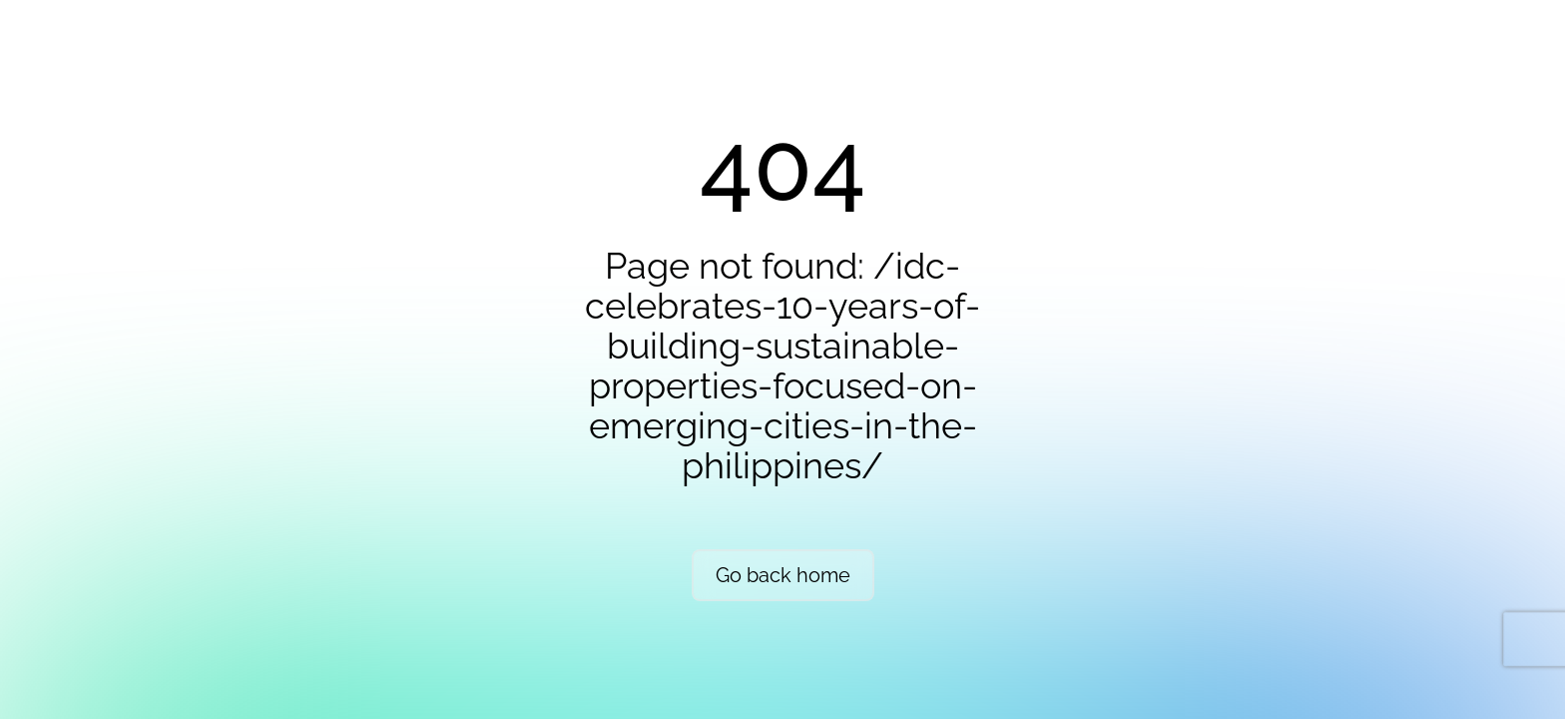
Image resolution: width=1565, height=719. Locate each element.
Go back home (783, 575)
